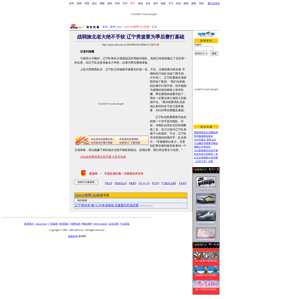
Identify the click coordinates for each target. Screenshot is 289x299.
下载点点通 (169, 183)
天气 (170, 3)
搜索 (193, 3)
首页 (71, 3)
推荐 (132, 183)
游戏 (140, 3)
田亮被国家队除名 (203, 136)
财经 (109, 3)
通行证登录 (214, 3)
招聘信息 (75, 223)
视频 (102, 3)
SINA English (100, 223)
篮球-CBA (116, 26)
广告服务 (53, 223)
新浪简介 (29, 223)
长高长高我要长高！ (104, 139)
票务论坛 (211, 139)
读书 (155, 3)
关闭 (182, 183)
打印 (155, 183)
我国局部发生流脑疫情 (206, 132)
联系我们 (64, 223)
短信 (178, 3)
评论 (108, 183)
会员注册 (113, 223)
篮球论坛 (120, 183)
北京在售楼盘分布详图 (206, 157)
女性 (148, 3)
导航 (201, 3)
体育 (86, 3)
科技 (117, 3)
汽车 (125, 3)
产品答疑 (124, 223)
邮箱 (186, 3)
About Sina (41, 223)
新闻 (79, 3)
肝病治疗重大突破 (103, 142)
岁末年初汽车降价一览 (206, 154)
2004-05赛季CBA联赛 (89, 195)
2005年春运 (200, 139)
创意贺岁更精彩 (130, 139)
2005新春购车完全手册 (206, 150)
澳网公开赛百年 (202, 146)
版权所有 (73, 236)
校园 (163, 3)
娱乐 (94, 3)
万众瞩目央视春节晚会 (206, 143)
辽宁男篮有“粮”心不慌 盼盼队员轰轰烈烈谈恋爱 (107, 205)
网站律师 (87, 223)
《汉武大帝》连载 (203, 161)
